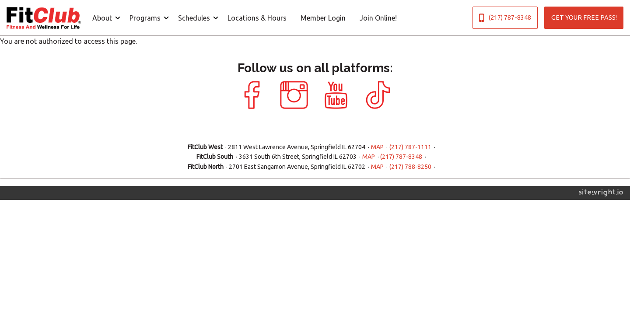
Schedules (194, 18)
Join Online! (378, 18)
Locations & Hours (257, 18)
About (102, 18)
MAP (377, 147)
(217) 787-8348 (505, 18)
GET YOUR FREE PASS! (584, 17)
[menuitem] (103, 17)
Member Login (323, 18)
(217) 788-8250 (410, 166)
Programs (145, 18)
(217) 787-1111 (410, 147)
